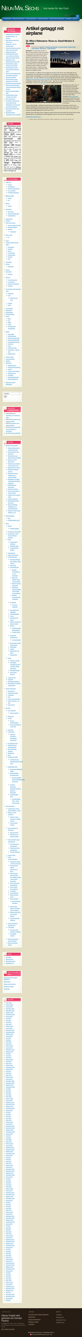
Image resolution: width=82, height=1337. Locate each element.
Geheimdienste (12, 336)
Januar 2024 (9, 1048)
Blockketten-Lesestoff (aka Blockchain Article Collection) (14, 481)
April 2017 (8, 1161)
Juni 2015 (8, 1204)
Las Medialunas (14, 893)
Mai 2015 (8, 1206)
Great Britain (35, 48)
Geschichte (9, 262)
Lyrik (9, 295)
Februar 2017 (9, 1165)
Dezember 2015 (10, 1192)
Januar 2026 (9, 1006)
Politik (7, 331)
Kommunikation (10, 314)
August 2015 (9, 1200)
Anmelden (8, 957)
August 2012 (9, 1271)
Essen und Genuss (10, 223)
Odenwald (10, 266)
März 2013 (9, 1257)
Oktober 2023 (9, 1051)
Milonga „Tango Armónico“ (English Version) (15, 819)
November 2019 (10, 1104)
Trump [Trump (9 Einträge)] (12, 167)
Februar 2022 (9, 1065)
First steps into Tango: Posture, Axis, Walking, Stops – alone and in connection (15, 877)
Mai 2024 (8, 1040)
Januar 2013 (9, 1261)
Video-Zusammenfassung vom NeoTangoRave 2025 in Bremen (13, 87)
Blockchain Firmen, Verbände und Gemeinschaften (13, 475)
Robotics (10, 274)
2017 (9, 518)
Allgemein (8, 182)
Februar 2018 (9, 1143)
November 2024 (10, 1032)
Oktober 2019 (9, 1106)
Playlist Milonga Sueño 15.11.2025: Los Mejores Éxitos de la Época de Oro (12, 56)
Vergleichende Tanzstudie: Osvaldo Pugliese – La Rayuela (13, 36)
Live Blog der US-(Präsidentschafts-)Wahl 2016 (16, 761)
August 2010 (9, 1298)
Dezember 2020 (10, 1081)
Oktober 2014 (9, 1220)
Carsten (41, 47)
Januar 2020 (9, 1100)
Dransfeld (10, 730)
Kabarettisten (11, 553)
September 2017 (10, 1153)
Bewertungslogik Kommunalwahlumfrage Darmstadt (18, 779)
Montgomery (56, 119)
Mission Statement (11, 688)
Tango (9, 324)
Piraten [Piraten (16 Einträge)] (9, 156)
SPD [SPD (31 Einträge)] (9, 160)
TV (8, 237)
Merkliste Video (14, 546)
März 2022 (9, 1063)
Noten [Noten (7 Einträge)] (15, 154)
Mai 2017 (8, 1159)
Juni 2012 (8, 1274)
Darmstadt (9, 209)
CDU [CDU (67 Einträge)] (9, 134)
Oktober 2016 (9, 1173)
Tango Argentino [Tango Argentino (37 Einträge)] (12, 163)
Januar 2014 (9, 1237)
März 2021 (9, 1075)
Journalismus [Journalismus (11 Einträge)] (12, 147)
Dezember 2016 (10, 1169)
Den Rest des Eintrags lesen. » (34, 116)
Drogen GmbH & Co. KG (14, 225)
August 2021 (9, 1069)
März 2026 (9, 1002)
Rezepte (10, 229)
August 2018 (9, 1134)
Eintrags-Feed (9, 959)
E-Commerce (11, 282)
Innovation (9, 271)
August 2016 (9, 1177)
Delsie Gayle (46, 119)
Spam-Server (11, 705)
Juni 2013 (8, 1251)
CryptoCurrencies (12, 280)
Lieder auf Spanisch (13, 555)
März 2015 (9, 1210)
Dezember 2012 (10, 1263)
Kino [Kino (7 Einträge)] (19, 147)
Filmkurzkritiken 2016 (13, 520)
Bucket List (11, 716)
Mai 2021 (8, 1071)
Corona (10, 718)
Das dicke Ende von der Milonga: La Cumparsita (13, 429)
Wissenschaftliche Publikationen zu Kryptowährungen (13, 506)
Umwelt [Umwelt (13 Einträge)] (10, 169)
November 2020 (10, 1083)
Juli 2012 (8, 1272)
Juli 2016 (8, 1179)
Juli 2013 (8, 1249)
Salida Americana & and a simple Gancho (15, 914)
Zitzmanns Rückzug (11, 77)
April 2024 (8, 1042)
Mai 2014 (8, 1229)
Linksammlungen (12, 557)
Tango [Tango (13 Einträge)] (17, 160)
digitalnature (39, 1332)
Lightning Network (13, 499)
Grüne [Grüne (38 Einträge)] (9, 144)
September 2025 (10, 1014)
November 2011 (10, 1288)
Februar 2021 (9, 1077)
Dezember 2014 (10, 1216)
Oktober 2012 (9, 1267)
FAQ (9, 697)
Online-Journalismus (13, 284)
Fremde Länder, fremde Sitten (67, 47)
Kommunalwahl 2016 (13, 338)
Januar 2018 (9, 1145)
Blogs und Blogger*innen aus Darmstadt (16, 579)
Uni (9, 200)
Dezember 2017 (10, 1147)
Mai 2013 (8, 1253)
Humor (8, 270)
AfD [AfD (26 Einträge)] (7, 126)
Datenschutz (9, 219)
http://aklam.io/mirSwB (7, 1329)
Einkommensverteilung (14, 367)
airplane (31, 119)
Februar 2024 (9, 1046)
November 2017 (10, 1149)
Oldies (9, 322)
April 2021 (8, 1073)
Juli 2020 (8, 1089)
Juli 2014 (8, 1226)
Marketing (10, 375)
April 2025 (8, 1022)
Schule (10, 198)
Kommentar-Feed (10, 961)
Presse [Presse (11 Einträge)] (7, 158)
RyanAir (69, 119)
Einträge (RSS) (35, 1334)
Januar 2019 (9, 1124)
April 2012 (8, 1278)
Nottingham (11, 753)
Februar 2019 (9, 1122)
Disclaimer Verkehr (13, 693)
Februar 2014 (9, 1235)
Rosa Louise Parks (73, 96)
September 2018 (10, 1132)
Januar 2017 (9, 1167)
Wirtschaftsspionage (13, 377)
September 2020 (10, 1087)
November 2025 (10, 1010)
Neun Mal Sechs (20, 8)
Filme (9, 539)
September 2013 (10, 1245)
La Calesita (13, 891)
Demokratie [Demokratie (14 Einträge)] (9, 141)
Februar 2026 (9, 1004)
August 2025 (9, 1016)
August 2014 (9, 1224)
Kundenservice (12, 373)
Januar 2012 (9, 1284)
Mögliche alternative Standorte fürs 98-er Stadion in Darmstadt (15, 788)
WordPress (51, 1332)
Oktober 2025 (9, 1012)
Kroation (10, 257)
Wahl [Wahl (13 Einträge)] (13, 171)
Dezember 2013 (10, 1239)
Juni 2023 (8, 1055)
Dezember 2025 (10, 1008)
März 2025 (9, 1024)
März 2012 (9, 1280)
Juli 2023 (8, 1053)
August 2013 (9, 1247)
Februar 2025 (9, 1026)
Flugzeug (51, 119)
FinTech (10, 369)
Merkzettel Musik (14, 670)
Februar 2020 (9, 1098)
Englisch (8, 221)
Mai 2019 (8, 1116)
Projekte (8, 708)
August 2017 (9, 1155)
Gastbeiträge (11, 186)
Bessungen (11, 211)
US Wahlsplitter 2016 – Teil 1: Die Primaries (16, 801)
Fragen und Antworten (14, 699)
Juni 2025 (8, 1018)
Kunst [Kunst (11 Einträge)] (18, 149)
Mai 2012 (8, 1276)
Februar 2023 (9, 1059)
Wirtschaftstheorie (13, 379)
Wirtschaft (43, 48)
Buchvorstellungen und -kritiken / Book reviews (15, 561)
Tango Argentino (10, 359)
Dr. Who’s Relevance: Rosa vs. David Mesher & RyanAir (50, 42)
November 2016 (10, 1171)
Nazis (9, 346)
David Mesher (41, 119)
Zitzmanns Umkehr (11, 52)
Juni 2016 (8, 1181)
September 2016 (10, 1175)
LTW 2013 (10, 344)
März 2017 (9, 1163)
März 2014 (9, 1233)
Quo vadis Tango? (10, 99)
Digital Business (12, 365)
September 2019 (10, 1108)
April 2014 (8, 1231)
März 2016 (9, 1186)
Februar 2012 (9, 1282)
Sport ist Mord (10, 357)
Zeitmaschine (13, 655)
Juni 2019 (8, 1114)
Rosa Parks (65, 119)
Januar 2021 (9, 1079)
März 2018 (9, 1141)
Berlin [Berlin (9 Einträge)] (13, 128)
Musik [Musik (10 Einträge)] (17, 152)
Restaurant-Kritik (12, 227)
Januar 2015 (9, 1214)
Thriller (10, 206)
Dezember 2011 (10, 1286)
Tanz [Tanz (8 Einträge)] (10, 165)
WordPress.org (10, 963)
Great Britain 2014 (13, 743)
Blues (9, 318)
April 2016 (8, 1184)
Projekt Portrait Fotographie (13, 83)
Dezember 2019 (10, 1102)
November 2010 (10, 1294)
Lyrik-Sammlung (16, 640)
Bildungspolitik (10, 196)
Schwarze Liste (12, 677)
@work (10, 184)
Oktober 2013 (9, 1243)
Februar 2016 (9, 1188)
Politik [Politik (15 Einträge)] (17, 156)
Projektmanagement (13, 192)
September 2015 (10, 1198)
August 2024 (9, 1036)
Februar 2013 (9, 1259)
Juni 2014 (8, 1228)
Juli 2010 (8, 1300)
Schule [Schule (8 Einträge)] (12, 158)
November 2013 (10, 1241)
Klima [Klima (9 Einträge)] (6, 149)
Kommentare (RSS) (45, 1334)
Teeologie (10, 679)
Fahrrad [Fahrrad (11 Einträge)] (17, 141)
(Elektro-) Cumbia (14, 660)
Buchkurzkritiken (14, 528)
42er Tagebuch (12, 710)
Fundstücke (13, 602)
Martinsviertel (11, 215)
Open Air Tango (14, 832)
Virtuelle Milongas (15, 852)
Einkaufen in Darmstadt (14, 531)
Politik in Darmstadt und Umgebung (16, 597)
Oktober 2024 (9, 1034)
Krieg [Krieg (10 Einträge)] (11, 149)
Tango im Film (11, 855)
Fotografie (10, 293)
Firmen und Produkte (52, 47)
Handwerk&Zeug (14, 614)
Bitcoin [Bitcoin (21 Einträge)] (15, 130)
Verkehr (8, 361)
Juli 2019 (8, 1112)
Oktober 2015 (9, 1196)
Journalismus (9, 308)
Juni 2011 (8, 1292)
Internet (8, 277)
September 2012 (10, 1269)
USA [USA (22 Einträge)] (17, 169)
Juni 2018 (8, 1138)
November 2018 (10, 1128)
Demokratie (11, 334)
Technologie (13, 647)
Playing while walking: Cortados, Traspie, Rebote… (15, 908)
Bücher (8, 203)
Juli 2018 (8, 1136)
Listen (7, 523)
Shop (9, 755)
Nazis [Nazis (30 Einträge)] (8, 154)
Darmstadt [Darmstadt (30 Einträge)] (12, 138)
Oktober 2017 (9, 1151)
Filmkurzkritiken (10, 516)
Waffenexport (11, 354)
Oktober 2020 (9, 1085)
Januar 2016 (9, 1190)
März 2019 (9, 1120)
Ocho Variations (14, 898)
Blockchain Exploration (12, 445)
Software (10, 286)
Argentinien (11, 247)
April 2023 (8, 1057)
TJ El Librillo (11, 927)
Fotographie (11, 732)
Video (9, 305)
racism (61, 119)
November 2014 (10, 1218)
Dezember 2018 (10, 1126)
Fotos (7, 240)
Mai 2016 (8, 1182)
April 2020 (8, 1094)
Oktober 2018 (9, 1130)
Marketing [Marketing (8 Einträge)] (17, 150)
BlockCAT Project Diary (14, 467)
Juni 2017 (8, 1157)
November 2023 (10, 1049)
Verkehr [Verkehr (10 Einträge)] (7, 171)
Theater (10, 303)
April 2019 (8, 1118)
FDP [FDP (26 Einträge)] (8, 142)
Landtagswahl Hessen (13, 342)
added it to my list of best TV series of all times (38, 79)
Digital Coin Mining (13, 489)
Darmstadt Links (14, 567)
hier (5, 1323)
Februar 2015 (9, 1212)
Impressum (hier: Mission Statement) (38, 1314)
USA (73, 119)
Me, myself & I (12, 190)
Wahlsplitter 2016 (12, 767)
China (9, 251)
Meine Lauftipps (14, 713)
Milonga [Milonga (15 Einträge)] (8, 153)
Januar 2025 (9, 1028)
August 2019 (9, 1110)
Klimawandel (9, 312)
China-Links (13, 565)
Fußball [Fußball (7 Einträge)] (18, 142)
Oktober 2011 (9, 1290)
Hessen (8, 264)
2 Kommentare (51, 48)
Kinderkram (9, 310)
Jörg (7, 433)
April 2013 (8, 1255)
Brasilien (10, 249)
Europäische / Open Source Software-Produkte (13, 535)
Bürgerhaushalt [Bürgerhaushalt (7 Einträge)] (17, 132)
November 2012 (10, 1265)
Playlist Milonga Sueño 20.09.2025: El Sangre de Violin (12, 69)
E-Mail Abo (11, 695)
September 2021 (10, 1067)
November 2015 (10, 1194)
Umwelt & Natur (12, 348)
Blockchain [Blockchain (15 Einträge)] (8, 132)
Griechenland (11, 255)
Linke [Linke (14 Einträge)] (7, 151)
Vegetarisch (13, 231)
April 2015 (8, 1208)
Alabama (35, 119)
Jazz (9, 320)
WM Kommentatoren (13, 681)
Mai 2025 (8, 1020)
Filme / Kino (9, 235)
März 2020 (9, 1096)
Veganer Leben (16, 632)
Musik (7, 316)
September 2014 (10, 1222)
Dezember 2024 (10, 1030)
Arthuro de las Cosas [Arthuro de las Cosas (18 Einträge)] (12, 127)
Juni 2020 (8, 1091)
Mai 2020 (8, 1092)
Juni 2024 (8, 1038)
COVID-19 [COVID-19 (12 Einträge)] (16, 137)
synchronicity (42, 82)
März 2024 (9, 1044)
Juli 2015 (8, 1202)
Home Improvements (13, 188)
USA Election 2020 (13, 757)
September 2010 (10, 1296)
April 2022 (8, 1061)
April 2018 (8, 1139)
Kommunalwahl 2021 (13, 213)
